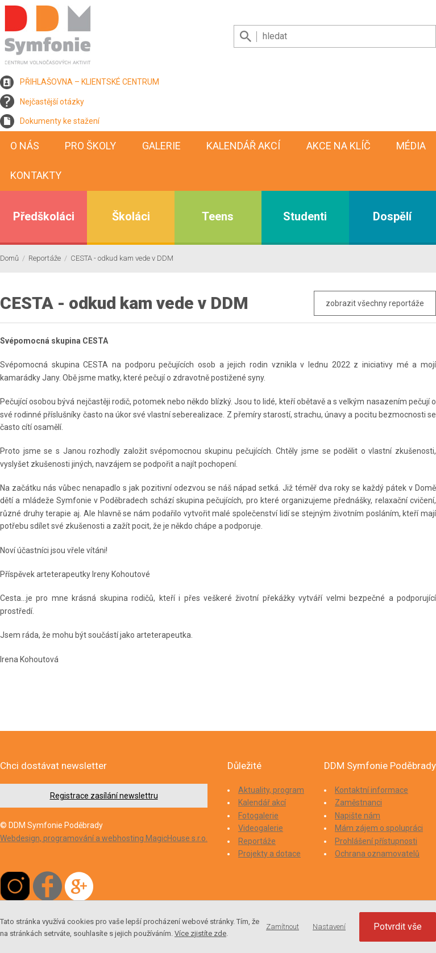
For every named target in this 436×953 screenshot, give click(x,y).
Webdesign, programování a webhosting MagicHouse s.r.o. (103, 838)
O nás (24, 146)
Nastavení (329, 926)
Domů (9, 258)
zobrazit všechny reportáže (375, 303)
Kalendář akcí (243, 146)
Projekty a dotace (269, 853)
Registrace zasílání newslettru (104, 795)
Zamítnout (282, 926)
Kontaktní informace (371, 790)
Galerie (161, 146)
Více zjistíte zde (200, 933)
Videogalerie (260, 828)
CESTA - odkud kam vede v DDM (121, 258)
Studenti (305, 216)
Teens (218, 216)
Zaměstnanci (358, 802)
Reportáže (44, 258)
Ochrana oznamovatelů (377, 853)
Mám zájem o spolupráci (379, 828)
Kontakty (35, 175)
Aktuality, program (271, 790)
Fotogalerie (258, 815)
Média (411, 146)
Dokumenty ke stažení (59, 121)
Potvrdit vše (397, 926)
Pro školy (90, 146)
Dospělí (392, 216)
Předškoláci (43, 216)
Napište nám (357, 815)
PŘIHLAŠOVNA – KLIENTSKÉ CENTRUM (89, 81)
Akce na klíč (338, 146)
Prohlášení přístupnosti (376, 841)
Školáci (131, 216)
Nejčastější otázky (52, 101)
